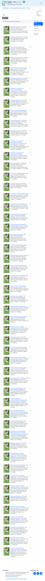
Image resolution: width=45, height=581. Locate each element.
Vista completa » (39, 14)
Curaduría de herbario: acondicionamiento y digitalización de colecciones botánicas (18, 400)
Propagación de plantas (15, 120)
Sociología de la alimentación (16, 234)
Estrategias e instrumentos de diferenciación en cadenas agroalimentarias (16, 90)
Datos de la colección (36, 34)
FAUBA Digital (6, 8)
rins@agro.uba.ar (23, 579)
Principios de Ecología (15, 337)
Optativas (36, 28)
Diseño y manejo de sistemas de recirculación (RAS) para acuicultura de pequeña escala (18, 412)
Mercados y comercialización (16, 296)
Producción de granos (15, 183)
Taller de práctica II (14, 275)
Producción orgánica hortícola (17, 420)
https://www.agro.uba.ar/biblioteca (13, 575)
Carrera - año (37, 30)
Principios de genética (15, 163)
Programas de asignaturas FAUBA (17, 8)
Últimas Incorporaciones (37, 23)
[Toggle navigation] (41, 3)
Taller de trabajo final (15, 378)
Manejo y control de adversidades (17, 465)
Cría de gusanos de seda (15, 100)
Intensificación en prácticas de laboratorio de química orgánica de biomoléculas (18, 455)
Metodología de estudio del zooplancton (19, 255)
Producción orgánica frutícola (16, 388)
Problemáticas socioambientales (17, 527)
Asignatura (36, 26)
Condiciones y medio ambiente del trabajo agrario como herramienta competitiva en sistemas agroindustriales (19, 433)
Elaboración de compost (15, 26)
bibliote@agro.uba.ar (13, 576)
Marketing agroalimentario (16, 37)
